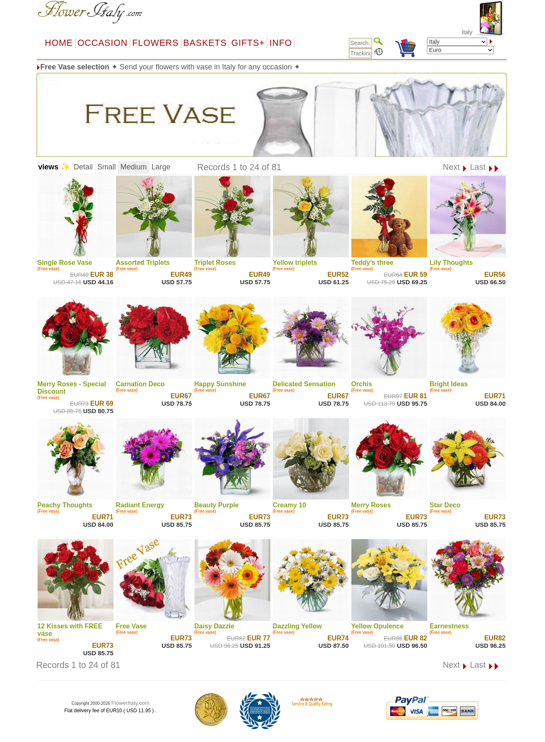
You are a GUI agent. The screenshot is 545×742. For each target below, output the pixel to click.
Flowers (155, 43)
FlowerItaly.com (130, 703)
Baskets (205, 43)
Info (280, 43)
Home (59, 43)
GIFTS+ (248, 43)
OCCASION (103, 43)
